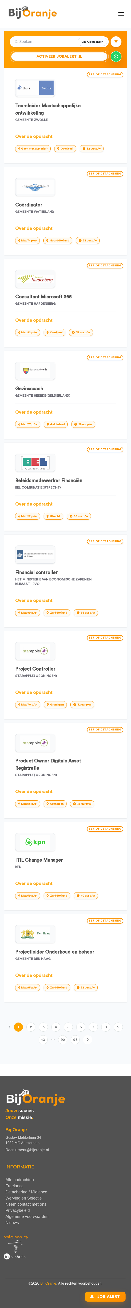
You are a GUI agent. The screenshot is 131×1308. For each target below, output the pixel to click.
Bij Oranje (48, 1283)
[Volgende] (87, 1039)
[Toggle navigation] (121, 14)
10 (43, 1040)
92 (63, 1040)
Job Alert (105, 1295)
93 (75, 1040)
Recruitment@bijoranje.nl (27, 1150)
